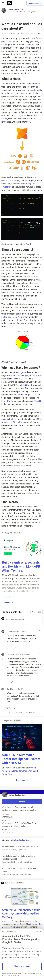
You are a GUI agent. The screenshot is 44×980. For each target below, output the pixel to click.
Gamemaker (35, 375)
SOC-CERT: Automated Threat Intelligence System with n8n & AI (21, 759)
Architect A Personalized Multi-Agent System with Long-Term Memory (22, 913)
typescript (14, 33)
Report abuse (30, 713)
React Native (18, 317)
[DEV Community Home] (9, 3)
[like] (8, 647)
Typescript (6, 187)
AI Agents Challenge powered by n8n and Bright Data (20, 770)
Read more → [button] (22, 780)
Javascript (30, 44)
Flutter (4, 317)
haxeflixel (35, 33)
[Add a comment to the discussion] (23, 621)
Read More (8, 602)
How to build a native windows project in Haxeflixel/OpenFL (21, 859)
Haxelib (37, 401)
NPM (8, 401)
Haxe (33, 38)
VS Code (27, 385)
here (36, 90)
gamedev (25, 33)
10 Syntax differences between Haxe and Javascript (21, 871)
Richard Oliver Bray (16, 9)
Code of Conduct (15, 713)
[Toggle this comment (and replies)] (3, 636)
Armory (4, 422)
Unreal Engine (22, 375)
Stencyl (16, 422)
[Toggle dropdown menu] (40, 533)
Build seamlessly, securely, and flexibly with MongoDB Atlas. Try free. (21, 566)
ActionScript (26, 183)
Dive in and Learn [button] (22, 966)
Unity (12, 375)
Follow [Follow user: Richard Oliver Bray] (22, 801)
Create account (34, 3)
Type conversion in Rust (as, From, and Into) (21, 848)
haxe (5, 33)
